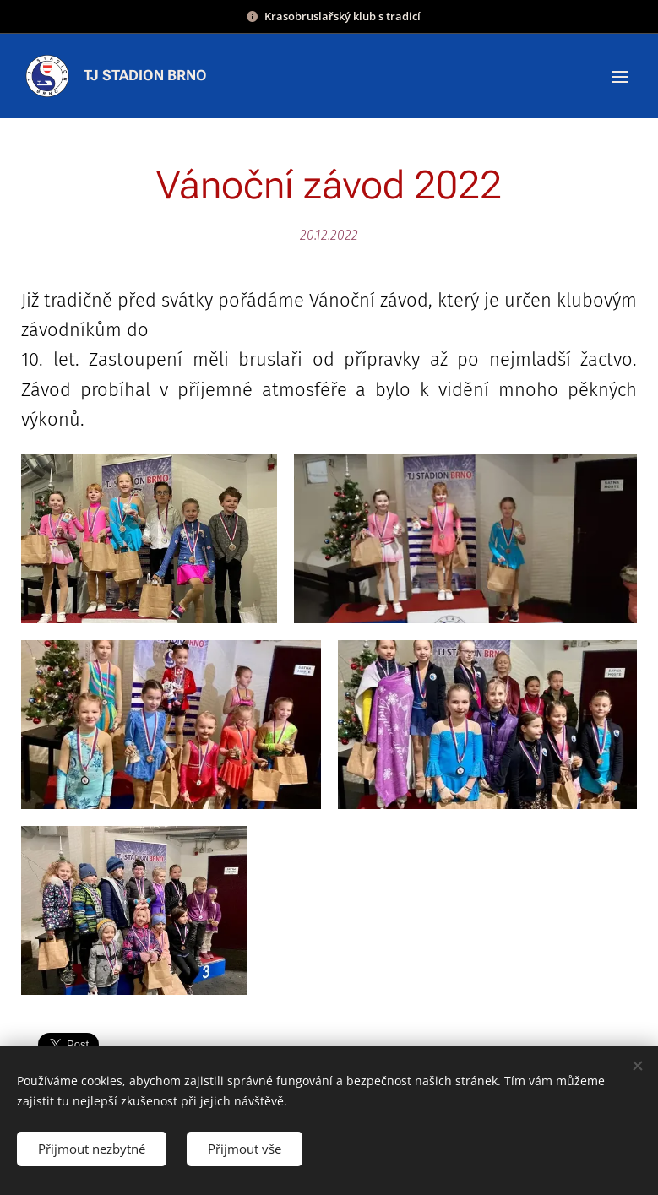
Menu (620, 77)
